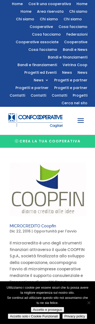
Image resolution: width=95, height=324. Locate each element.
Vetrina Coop (75, 65)
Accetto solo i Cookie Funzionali (34, 316)
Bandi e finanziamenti (67, 57)
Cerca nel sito (74, 103)
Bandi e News (75, 50)
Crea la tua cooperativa (50, 141)
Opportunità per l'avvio (55, 231)
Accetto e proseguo (47, 310)
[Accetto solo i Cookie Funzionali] (88, 302)
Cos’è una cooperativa (49, 4)
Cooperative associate (37, 42)
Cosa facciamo (73, 27)
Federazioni (76, 35)
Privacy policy (74, 316)
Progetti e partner (70, 80)
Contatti (17, 96)
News (67, 73)
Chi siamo (78, 12)
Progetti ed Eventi (40, 73)
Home (17, 4)
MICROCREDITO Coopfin (33, 226)
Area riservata (50, 12)
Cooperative (41, 27)
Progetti (80, 96)
